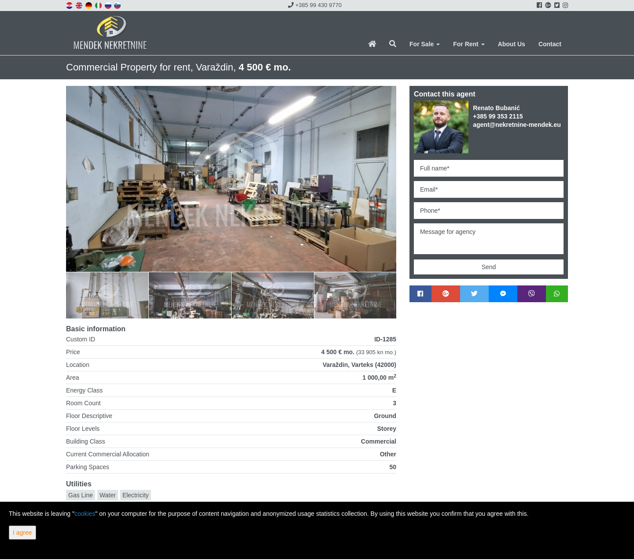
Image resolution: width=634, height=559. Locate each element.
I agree (22, 532)
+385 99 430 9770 (315, 5)
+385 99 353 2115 (498, 116)
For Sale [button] (424, 44)
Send (489, 266)
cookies (84, 513)
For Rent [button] (468, 44)
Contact (549, 44)
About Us (511, 44)
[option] (107, 295)
